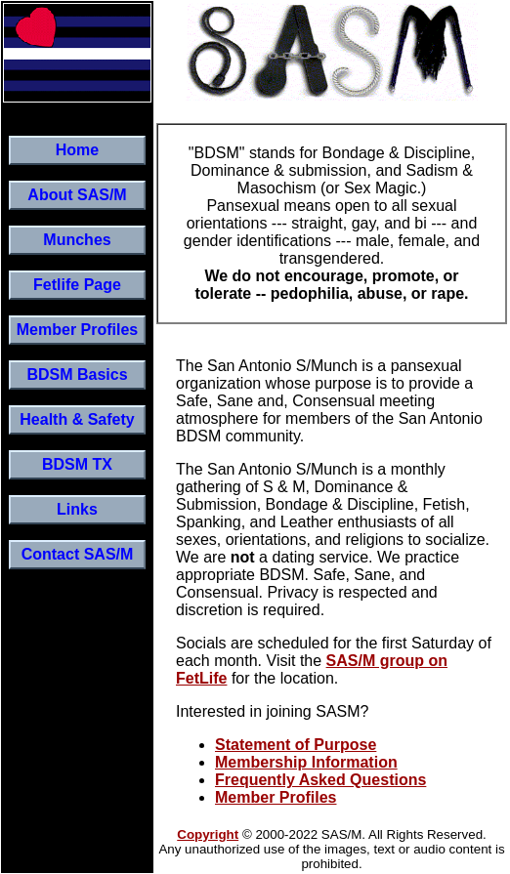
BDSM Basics (76, 374)
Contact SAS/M (77, 554)
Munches (76, 239)
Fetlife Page (77, 284)
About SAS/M (76, 195)
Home (77, 150)
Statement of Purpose (295, 744)
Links (77, 509)
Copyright (207, 834)
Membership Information (306, 762)
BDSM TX (77, 464)
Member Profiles (77, 329)
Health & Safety (77, 419)
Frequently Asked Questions (320, 779)
